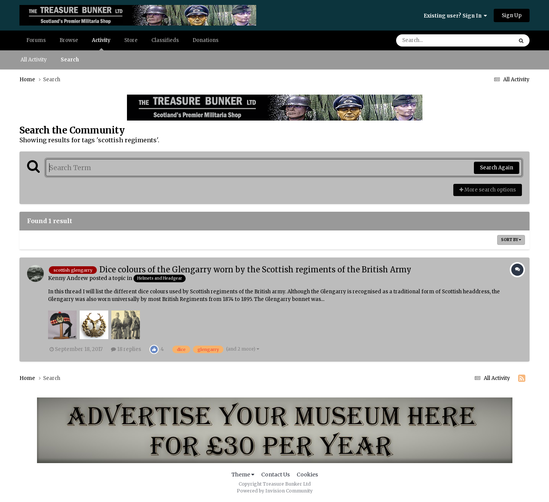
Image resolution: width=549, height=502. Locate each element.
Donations (205, 40)
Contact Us (275, 474)
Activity (101, 43)
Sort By (511, 239)
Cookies (307, 474)
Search (70, 59)
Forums (36, 40)
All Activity (34, 59)
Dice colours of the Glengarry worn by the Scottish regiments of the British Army (255, 269)
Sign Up (512, 15)
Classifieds (165, 40)
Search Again (496, 167)
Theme (242, 474)
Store (131, 40)
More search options (487, 190)
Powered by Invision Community (275, 491)
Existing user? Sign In (455, 16)
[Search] (433, 40)
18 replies (126, 349)
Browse (68, 40)
